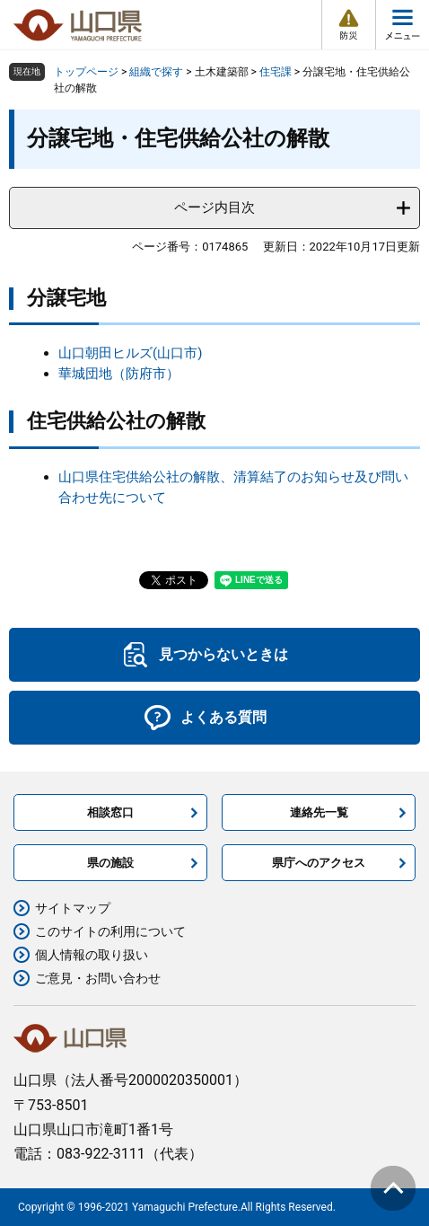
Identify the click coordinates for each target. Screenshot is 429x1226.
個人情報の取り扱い (91, 955)
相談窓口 (110, 812)
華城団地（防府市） (118, 374)
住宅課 (275, 72)
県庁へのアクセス (318, 862)
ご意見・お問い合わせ (98, 978)
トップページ (86, 72)
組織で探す (156, 72)
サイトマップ (72, 908)
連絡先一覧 (319, 812)
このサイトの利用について (110, 931)
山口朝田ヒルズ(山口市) (130, 353)
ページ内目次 (214, 207)
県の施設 (110, 862)
